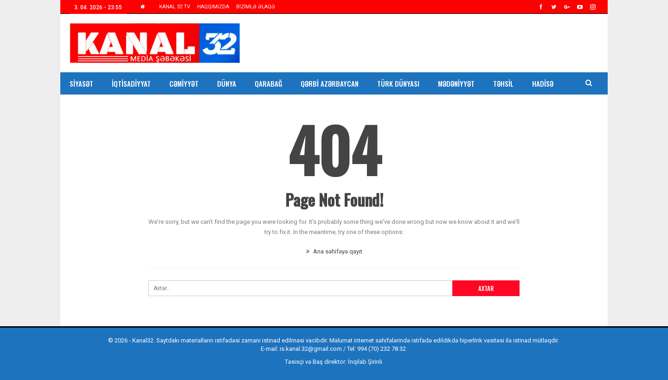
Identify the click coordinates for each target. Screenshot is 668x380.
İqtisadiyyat (131, 83)
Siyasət (81, 83)
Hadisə (542, 83)
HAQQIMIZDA (213, 7)
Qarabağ (268, 83)
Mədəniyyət (456, 83)
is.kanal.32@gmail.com (311, 348)
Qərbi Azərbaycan (330, 83)
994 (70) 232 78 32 (381, 348)
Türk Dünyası (398, 83)
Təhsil (503, 83)
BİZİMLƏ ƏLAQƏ (255, 7)
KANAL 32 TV (174, 7)
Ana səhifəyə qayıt (334, 251)
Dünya (226, 83)
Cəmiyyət (184, 83)
